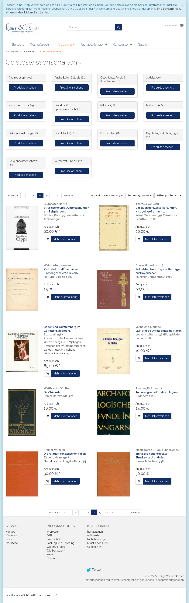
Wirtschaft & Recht (66, 161)
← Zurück (13, 195)
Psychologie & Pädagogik (162, 133)
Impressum (53, 531)
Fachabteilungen (94, 44)
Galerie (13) (94, 546)
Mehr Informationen (65, 239)
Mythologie (153, 105)
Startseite (17, 44)
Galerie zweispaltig (107, 195)
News (49, 554)
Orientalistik (62, 133)
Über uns (52, 558)
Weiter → (68, 195)
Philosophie (107, 133)
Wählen (140, 195)
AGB (49, 535)
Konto (9, 539)
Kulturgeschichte (19, 105)
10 (168, 195)
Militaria (104, 105)
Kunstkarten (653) (97, 543)
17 (34, 195)
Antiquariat (66, 44)
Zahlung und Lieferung (60, 543)
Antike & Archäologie (67, 77)
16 (82, 512)
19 (46, 195)
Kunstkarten (122, 44)
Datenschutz (54, 539)
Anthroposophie (19, 77)
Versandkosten (175, 576)
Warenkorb (12, 535)
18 (40, 195)
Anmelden (170, 25)
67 (58, 195)
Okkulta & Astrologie (21, 133)
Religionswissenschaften (24, 161)
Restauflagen (41, 44)
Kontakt (10, 531)
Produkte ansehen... (26, 87)
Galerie (143, 44)
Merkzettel (12, 543)
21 (113, 512)
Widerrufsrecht (55, 546)
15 (75, 512)
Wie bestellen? (55, 550)
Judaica (151, 77)
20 (106, 512)
